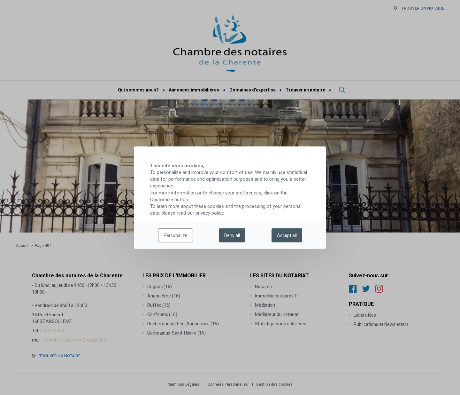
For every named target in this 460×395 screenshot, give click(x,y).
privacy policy (209, 213)
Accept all (287, 235)
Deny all (232, 235)
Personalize (176, 235)
